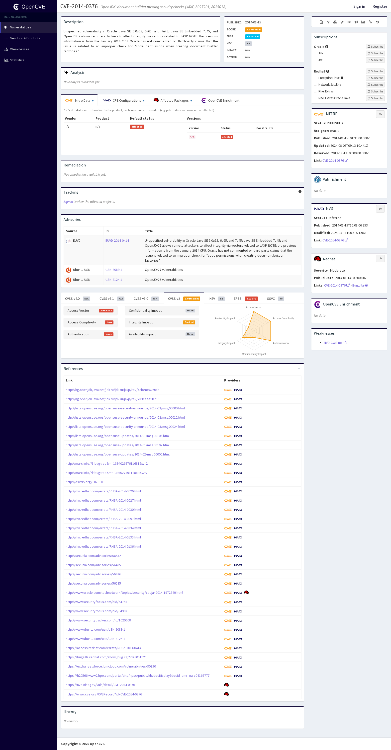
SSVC (276, 298)
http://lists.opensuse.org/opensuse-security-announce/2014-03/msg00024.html (125, 426)
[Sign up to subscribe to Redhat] (375, 71)
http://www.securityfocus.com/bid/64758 (96, 602)
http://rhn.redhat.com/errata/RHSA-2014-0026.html (103, 491)
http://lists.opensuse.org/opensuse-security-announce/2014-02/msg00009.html (125, 408)
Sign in (359, 6)
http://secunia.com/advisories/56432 (93, 555)
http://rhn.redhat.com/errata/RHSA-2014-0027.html (103, 500)
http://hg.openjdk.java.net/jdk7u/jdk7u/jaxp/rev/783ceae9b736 (112, 399)
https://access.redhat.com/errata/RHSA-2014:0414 (103, 648)
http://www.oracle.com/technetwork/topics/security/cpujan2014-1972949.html (124, 592)
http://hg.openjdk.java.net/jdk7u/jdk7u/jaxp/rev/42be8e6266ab (113, 389)
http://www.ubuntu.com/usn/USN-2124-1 (95, 638)
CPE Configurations (123, 100)
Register (380, 6)
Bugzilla (360, 285)
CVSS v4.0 (77, 298)
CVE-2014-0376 (79, 6)
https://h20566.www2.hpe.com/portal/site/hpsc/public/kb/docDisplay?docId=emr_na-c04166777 (137, 675)
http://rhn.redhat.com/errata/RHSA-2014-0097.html (103, 519)
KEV (217, 298)
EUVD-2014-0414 (117, 240)
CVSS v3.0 (146, 298)
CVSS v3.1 (112, 298)
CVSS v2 (184, 298)
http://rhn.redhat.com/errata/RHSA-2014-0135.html (103, 537)
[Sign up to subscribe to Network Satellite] (375, 84)
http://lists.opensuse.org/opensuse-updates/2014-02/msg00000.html (118, 454)
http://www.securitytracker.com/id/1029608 (98, 620)
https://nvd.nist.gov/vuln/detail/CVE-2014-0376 (100, 684)
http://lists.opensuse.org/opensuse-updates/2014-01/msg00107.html (118, 445)
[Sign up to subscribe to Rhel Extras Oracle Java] (375, 98)
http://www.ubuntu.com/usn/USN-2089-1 (95, 629)
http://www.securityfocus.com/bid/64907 (96, 611)
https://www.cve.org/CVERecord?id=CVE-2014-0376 (104, 694)
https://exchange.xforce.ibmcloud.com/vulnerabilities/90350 (111, 666)
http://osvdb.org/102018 (84, 482)
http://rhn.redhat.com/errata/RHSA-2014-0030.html (103, 509)
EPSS (246, 298)
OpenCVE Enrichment (220, 100)
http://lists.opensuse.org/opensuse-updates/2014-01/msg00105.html (118, 436)
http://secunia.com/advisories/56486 (93, 574)
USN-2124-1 (113, 279)
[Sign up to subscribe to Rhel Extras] (375, 91)
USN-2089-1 (113, 269)
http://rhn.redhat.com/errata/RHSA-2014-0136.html (103, 546)
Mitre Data (79, 100)
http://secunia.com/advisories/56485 (93, 565)
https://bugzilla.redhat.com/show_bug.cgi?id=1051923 (106, 657)
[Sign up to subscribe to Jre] (375, 60)
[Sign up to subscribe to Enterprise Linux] (375, 78)
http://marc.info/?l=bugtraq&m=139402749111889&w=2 (107, 472)
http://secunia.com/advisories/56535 (93, 583)
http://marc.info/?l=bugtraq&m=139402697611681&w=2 (107, 463)
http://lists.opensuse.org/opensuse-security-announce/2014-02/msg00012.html (125, 417)
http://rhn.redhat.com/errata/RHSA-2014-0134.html (103, 528)
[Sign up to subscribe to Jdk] (375, 53)
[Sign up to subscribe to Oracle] (375, 46)
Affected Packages (173, 100)
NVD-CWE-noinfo (336, 342)
